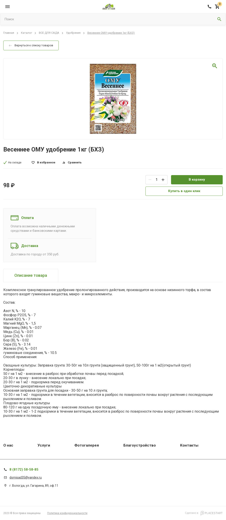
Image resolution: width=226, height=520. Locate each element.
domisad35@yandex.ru (25, 477)
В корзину (197, 179)
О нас (8, 445)
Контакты (189, 445)
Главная (8, 33)
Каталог (26, 33)
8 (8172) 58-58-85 (23, 469)
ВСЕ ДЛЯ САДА (49, 33)
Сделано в (204, 513)
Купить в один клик (184, 191)
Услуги (44, 445)
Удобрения (73, 33)
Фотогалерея (86, 445)
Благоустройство (139, 445)
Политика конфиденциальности (67, 513)
